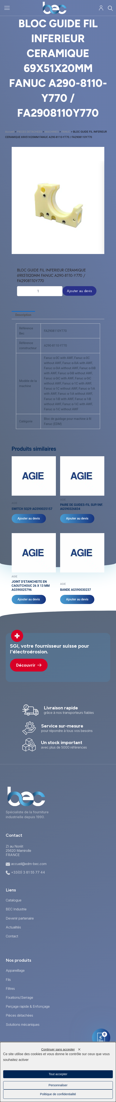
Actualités (13, 927)
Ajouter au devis (79, 290)
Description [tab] (23, 315)
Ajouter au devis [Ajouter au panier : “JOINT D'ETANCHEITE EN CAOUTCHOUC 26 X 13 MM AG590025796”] (29, 599)
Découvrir (28, 665)
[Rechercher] (110, 8)
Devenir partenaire (20, 918)
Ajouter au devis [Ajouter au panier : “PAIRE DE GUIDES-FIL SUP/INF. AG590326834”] (77, 518)
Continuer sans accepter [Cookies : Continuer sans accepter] (58, 1049)
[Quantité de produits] (40, 291)
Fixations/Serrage (19, 997)
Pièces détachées (19, 1015)
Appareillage (15, 970)
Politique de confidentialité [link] (58, 1094)
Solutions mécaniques (23, 1024)
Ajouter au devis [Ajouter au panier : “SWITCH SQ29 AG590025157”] (29, 518)
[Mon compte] (101, 8)
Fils (8, 979)
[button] (56, 250)
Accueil (9, 131)
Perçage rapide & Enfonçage (28, 1006)
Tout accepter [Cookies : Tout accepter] (58, 1074)
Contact (12, 936)
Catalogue (13, 900)
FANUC (66, 131)
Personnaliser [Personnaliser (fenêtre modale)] (57, 1085)
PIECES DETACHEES (29, 131)
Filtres (10, 988)
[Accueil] (54, 8)
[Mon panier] (101, 1038)
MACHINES (52, 131)
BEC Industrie (16, 909)
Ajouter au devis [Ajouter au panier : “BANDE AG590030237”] (77, 599)
